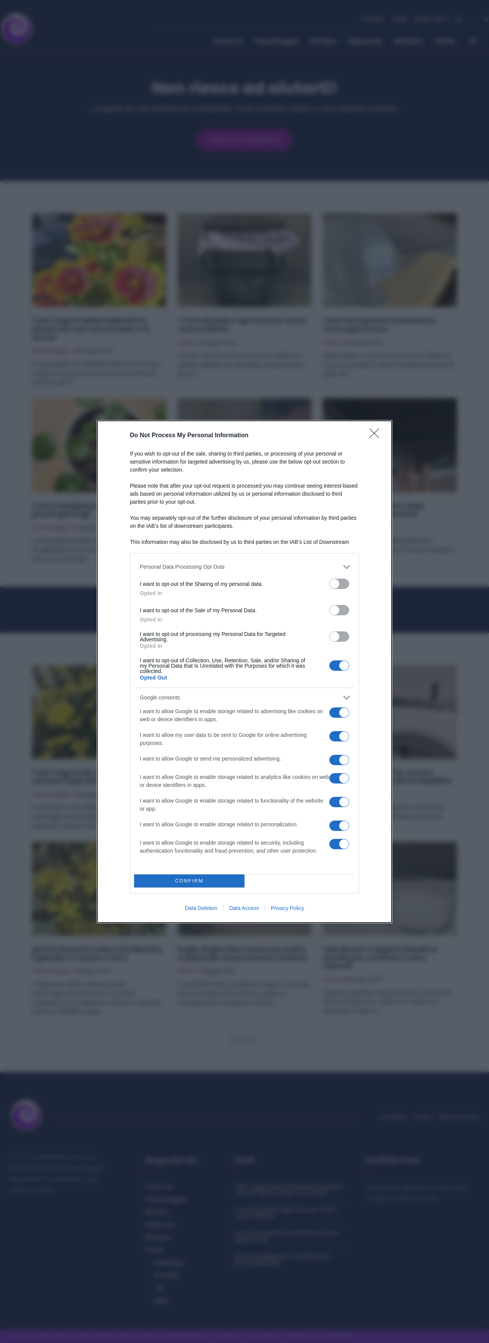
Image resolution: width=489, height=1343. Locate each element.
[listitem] (244, 567)
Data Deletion (201, 908)
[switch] (339, 584)
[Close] (376, 435)
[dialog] (244, 672)
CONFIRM (189, 881)
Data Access (244, 908)
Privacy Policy (287, 908)
